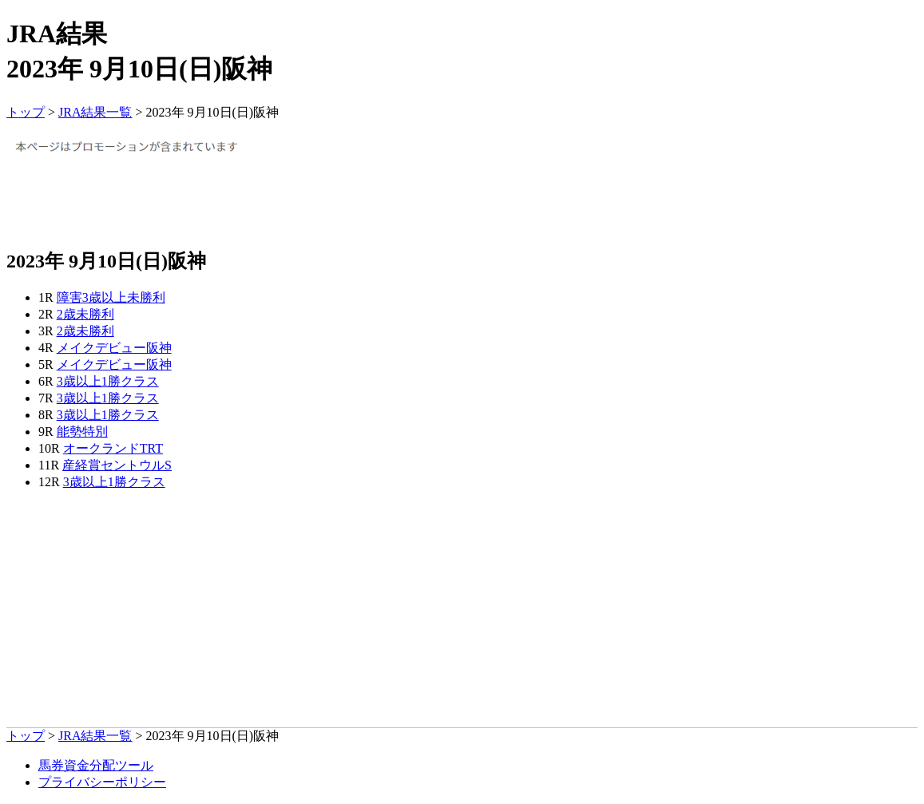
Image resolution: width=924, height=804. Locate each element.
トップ (25, 112)
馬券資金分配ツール (95, 765)
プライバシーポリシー (102, 782)
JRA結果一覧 (95, 112)
